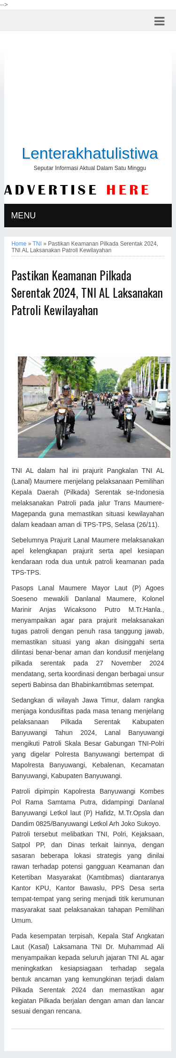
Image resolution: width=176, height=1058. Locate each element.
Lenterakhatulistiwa (90, 153)
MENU (23, 215)
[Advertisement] (88, 90)
